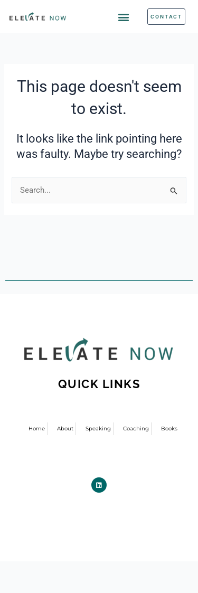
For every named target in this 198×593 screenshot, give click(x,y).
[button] (124, 16)
